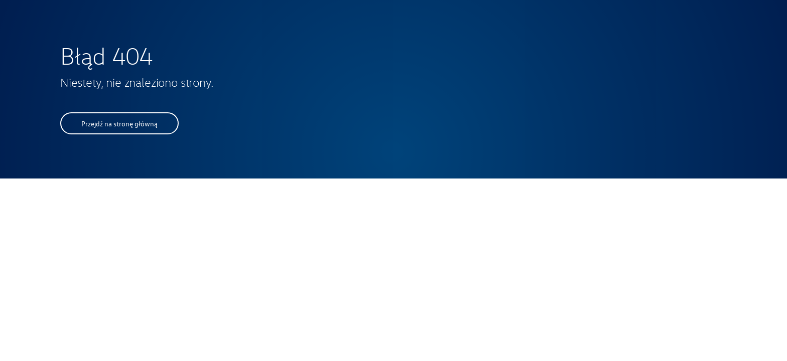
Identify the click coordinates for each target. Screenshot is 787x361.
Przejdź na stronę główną (119, 123)
